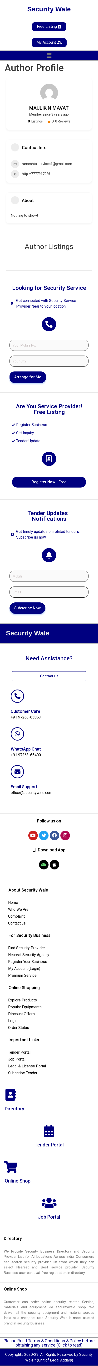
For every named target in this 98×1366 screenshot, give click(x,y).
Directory (14, 1109)
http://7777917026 (36, 174)
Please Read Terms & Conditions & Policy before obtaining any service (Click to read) (49, 1342)
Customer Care (25, 711)
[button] (49, 55)
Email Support (24, 786)
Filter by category (87, 265)
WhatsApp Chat (26, 748)
